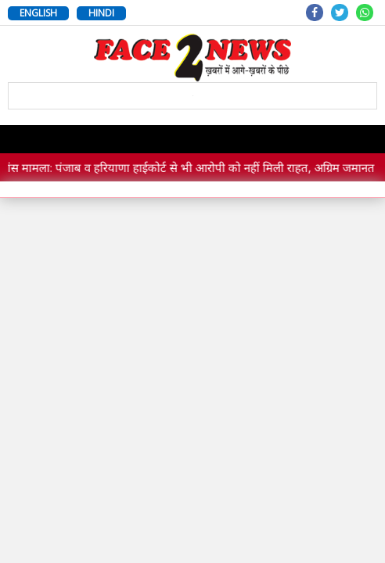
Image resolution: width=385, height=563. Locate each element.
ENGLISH (38, 13)
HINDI (101, 13)
